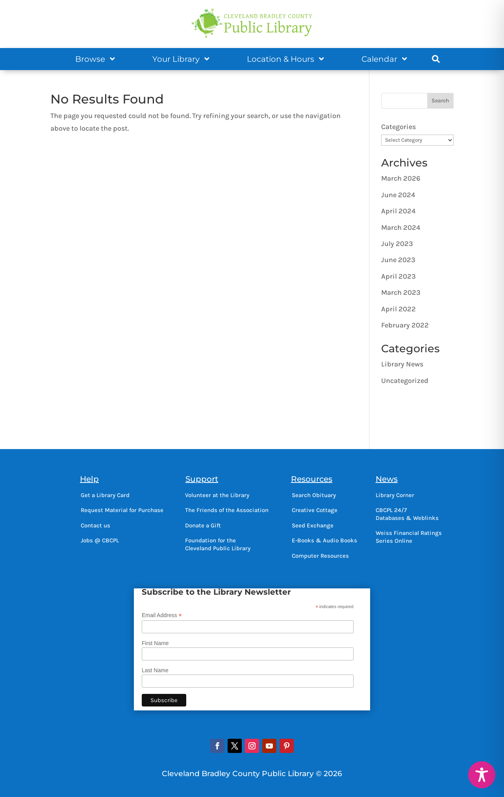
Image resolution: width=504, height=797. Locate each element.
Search (440, 100)
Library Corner (395, 495)
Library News (402, 364)
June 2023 (398, 259)
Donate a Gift (203, 525)
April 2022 (398, 309)
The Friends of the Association (227, 510)
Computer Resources (320, 555)
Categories (398, 126)
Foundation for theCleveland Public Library (217, 544)
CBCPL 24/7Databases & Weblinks (407, 514)
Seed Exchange (313, 525)
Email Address (162, 615)
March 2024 (400, 227)
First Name (155, 643)
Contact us (95, 525)
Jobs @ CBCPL (100, 540)
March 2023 (401, 292)
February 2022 (405, 325)
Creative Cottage (314, 510)
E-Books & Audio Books (324, 540)
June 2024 (398, 194)
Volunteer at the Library (217, 495)
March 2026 (401, 178)
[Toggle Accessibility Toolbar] (481, 774)
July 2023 (397, 243)
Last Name (155, 670)
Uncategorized (404, 380)
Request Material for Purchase (122, 510)
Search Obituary (314, 495)
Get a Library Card (105, 495)
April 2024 (398, 211)
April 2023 (398, 276)
